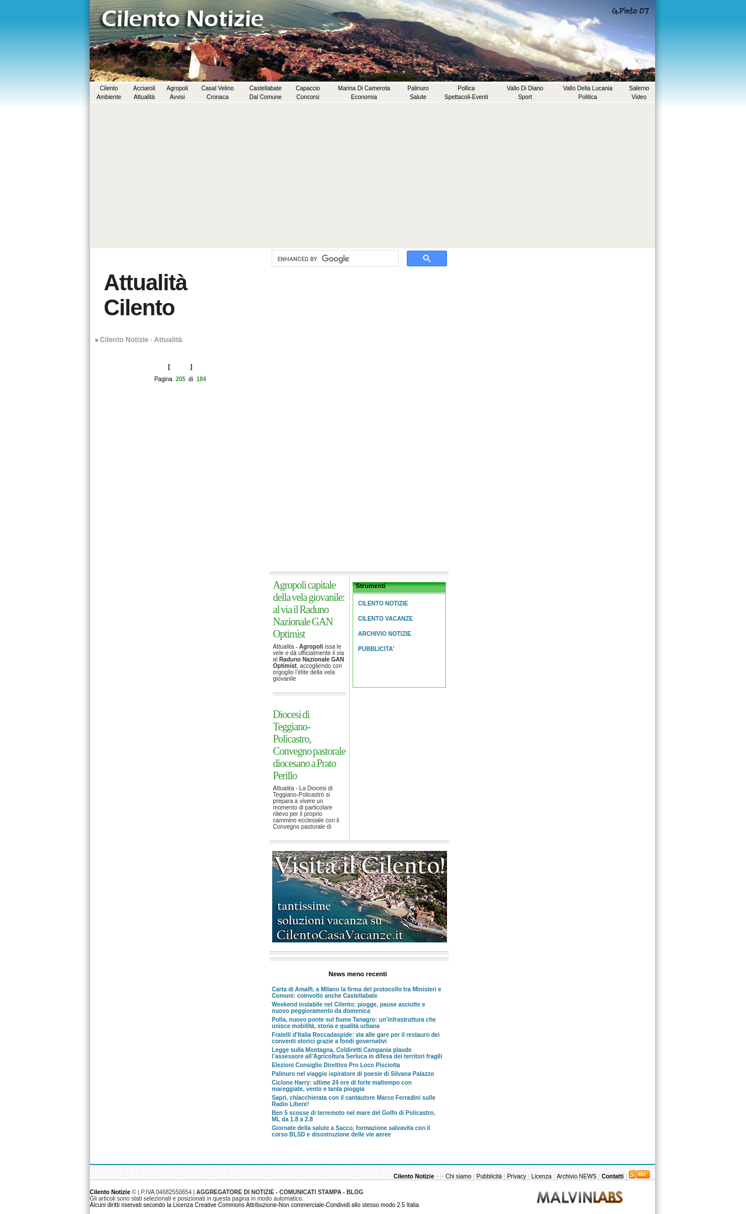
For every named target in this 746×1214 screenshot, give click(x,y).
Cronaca (217, 97)
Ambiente (109, 97)
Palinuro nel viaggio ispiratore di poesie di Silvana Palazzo (353, 1074)
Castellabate (265, 88)
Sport (525, 97)
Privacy (516, 1176)
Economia (363, 97)
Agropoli (177, 88)
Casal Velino (218, 88)
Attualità (143, 97)
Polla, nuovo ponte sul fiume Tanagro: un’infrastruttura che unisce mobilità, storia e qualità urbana (354, 1022)
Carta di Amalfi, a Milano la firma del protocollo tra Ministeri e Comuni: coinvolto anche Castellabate (356, 992)
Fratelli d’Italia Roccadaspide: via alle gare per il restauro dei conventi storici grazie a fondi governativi (355, 1038)
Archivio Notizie (384, 634)
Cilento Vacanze (385, 618)
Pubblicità (489, 1176)
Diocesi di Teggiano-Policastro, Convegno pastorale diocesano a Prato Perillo (309, 745)
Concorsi (308, 97)
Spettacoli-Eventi (466, 97)
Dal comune (265, 97)
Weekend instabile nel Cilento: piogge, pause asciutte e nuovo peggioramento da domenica (348, 1007)
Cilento (109, 88)
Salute (418, 97)
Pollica (466, 88)
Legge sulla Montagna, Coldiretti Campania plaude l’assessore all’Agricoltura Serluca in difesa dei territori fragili (357, 1053)
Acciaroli (144, 88)
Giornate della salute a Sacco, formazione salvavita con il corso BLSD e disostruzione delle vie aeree (351, 1131)
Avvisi (177, 97)
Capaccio (307, 88)
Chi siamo (459, 1176)
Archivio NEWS (577, 1176)
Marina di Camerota (364, 88)
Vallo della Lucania (588, 88)
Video (639, 97)
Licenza (541, 1176)
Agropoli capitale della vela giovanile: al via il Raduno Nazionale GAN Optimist (308, 609)
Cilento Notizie (124, 340)
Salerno (639, 88)
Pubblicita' (376, 649)
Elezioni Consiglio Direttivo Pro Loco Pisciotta (336, 1065)
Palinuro (418, 88)
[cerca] (333, 259)
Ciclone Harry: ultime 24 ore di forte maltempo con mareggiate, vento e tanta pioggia (341, 1085)
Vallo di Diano (525, 88)
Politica (587, 97)
